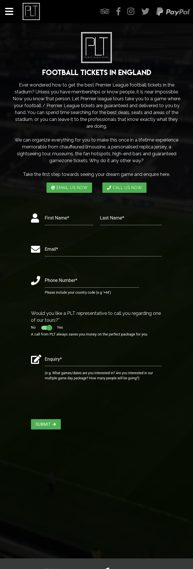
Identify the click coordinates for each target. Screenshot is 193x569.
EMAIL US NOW (69, 188)
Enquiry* (53, 359)
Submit (46, 424)
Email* (51, 249)
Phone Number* (61, 280)
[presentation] (74, 402)
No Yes (47, 327)
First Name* (57, 218)
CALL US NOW (124, 188)
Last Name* (112, 218)
